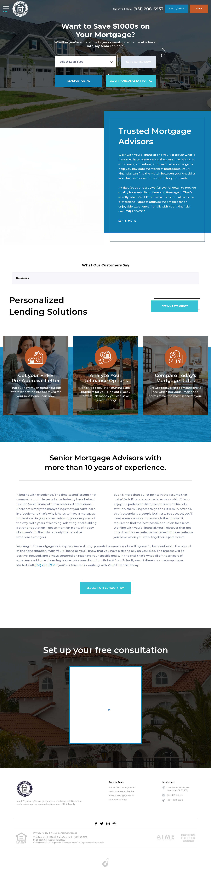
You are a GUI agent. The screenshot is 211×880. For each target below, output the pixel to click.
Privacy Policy (40, 833)
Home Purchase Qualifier (122, 787)
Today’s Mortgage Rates (121, 795)
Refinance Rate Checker (122, 791)
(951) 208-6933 (148, 9)
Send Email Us (175, 795)
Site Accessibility (118, 799)
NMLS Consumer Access (64, 833)
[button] (11, 287)
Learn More (127, 217)
